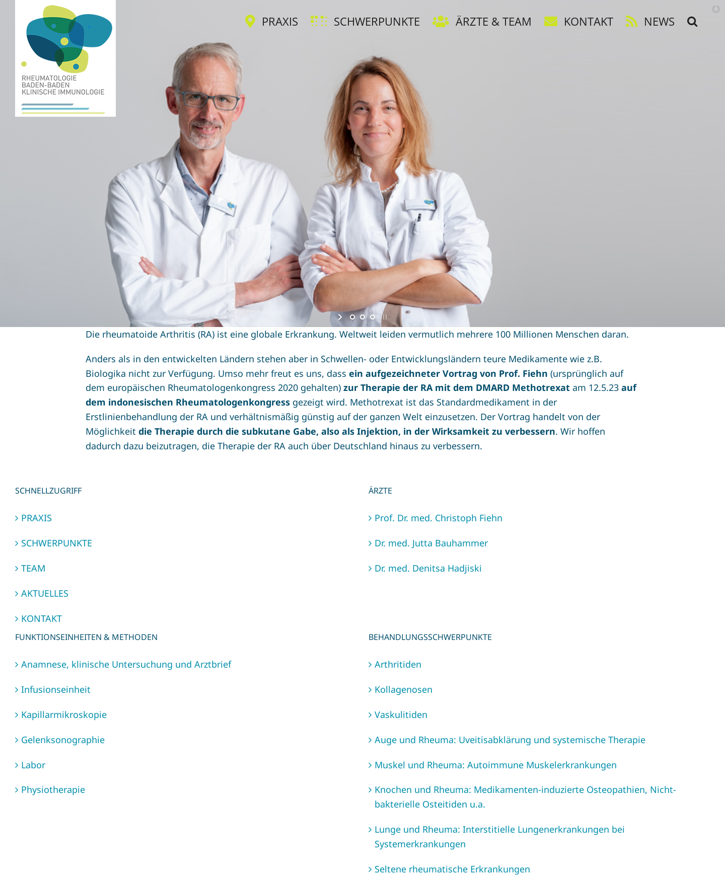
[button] (692, 21)
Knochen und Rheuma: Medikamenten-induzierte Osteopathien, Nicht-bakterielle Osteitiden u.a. (525, 796)
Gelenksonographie (63, 740)
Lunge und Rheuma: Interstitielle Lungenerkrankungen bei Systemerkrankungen (500, 836)
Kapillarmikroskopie (64, 714)
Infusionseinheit (56, 689)
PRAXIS (36, 518)
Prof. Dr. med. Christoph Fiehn (438, 518)
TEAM (33, 568)
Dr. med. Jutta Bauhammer (431, 543)
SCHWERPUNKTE (56, 543)
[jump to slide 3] (373, 317)
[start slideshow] (341, 317)
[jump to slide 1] (352, 317)
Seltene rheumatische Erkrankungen (452, 869)
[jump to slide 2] (362, 317)
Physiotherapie (53, 789)
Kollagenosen (403, 689)
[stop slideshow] (384, 317)
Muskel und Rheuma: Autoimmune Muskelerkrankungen (496, 765)
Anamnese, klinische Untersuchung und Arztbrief (126, 664)
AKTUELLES (44, 593)
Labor (33, 765)
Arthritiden (398, 664)
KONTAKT (41, 618)
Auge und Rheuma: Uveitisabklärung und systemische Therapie (510, 740)
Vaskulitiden (401, 714)
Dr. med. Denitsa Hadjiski (428, 568)
